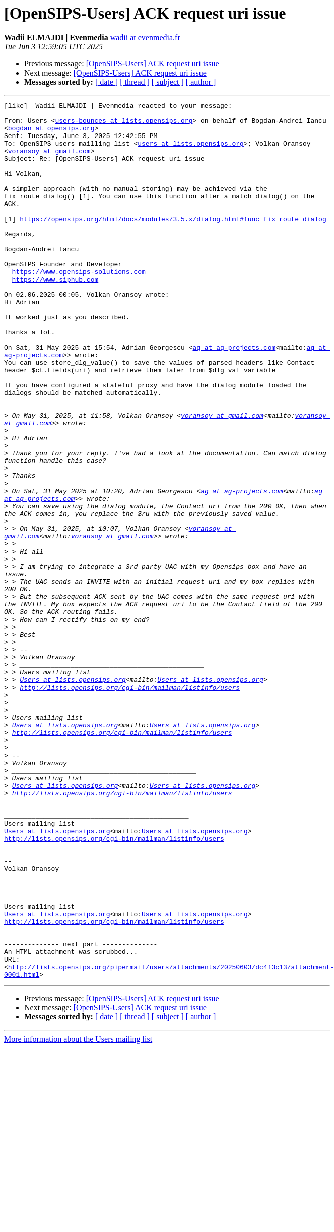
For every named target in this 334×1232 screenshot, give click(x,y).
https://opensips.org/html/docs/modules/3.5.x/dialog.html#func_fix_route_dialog (173, 242)
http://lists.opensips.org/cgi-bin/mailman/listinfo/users (130, 804)
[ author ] (201, 82)
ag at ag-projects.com (233, 396)
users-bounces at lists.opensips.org (123, 124)
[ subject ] (168, 82)
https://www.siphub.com (55, 315)
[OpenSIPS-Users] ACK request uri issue (152, 63)
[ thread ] (135, 82)
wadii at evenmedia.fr (145, 37)
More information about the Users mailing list (78, 1214)
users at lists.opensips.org (191, 152)
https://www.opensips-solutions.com (79, 306)
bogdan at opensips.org (51, 134)
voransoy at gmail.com (49, 161)
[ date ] (106, 82)
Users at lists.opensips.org (73, 795)
